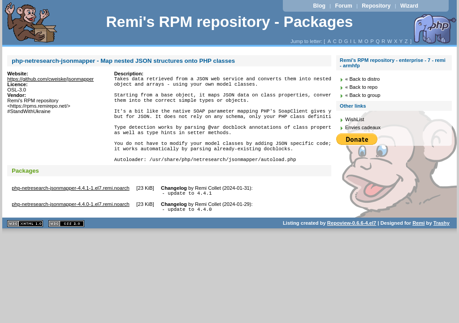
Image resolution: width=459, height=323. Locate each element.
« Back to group (362, 95)
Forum (343, 6)
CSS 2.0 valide (66, 247)
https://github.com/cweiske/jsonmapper (50, 79)
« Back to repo (361, 87)
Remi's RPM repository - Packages (229, 21)
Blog (319, 6)
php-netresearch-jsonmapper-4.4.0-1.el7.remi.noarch (70, 227)
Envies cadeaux (363, 127)
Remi (418, 247)
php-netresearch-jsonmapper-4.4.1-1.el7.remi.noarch (70, 209)
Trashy (441, 247)
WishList (354, 119)
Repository (376, 6)
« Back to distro (362, 79)
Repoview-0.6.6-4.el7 (351, 247)
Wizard (409, 6)
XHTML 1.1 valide (25, 247)
